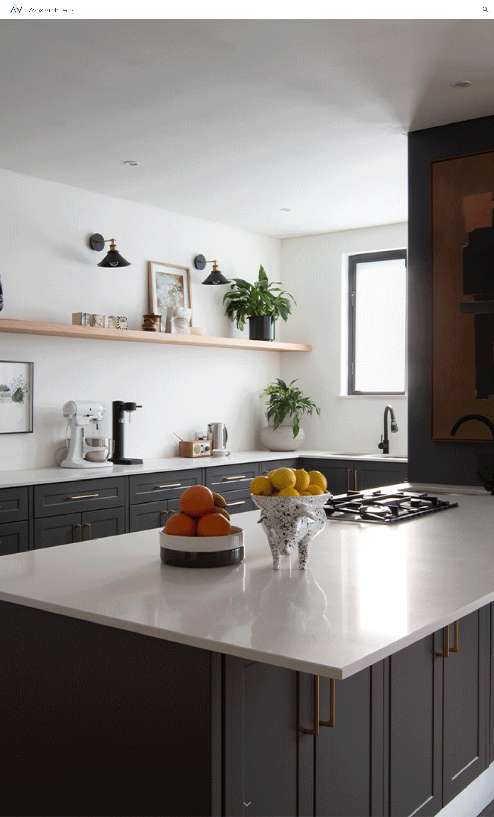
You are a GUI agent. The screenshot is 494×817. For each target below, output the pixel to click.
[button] (486, 9)
